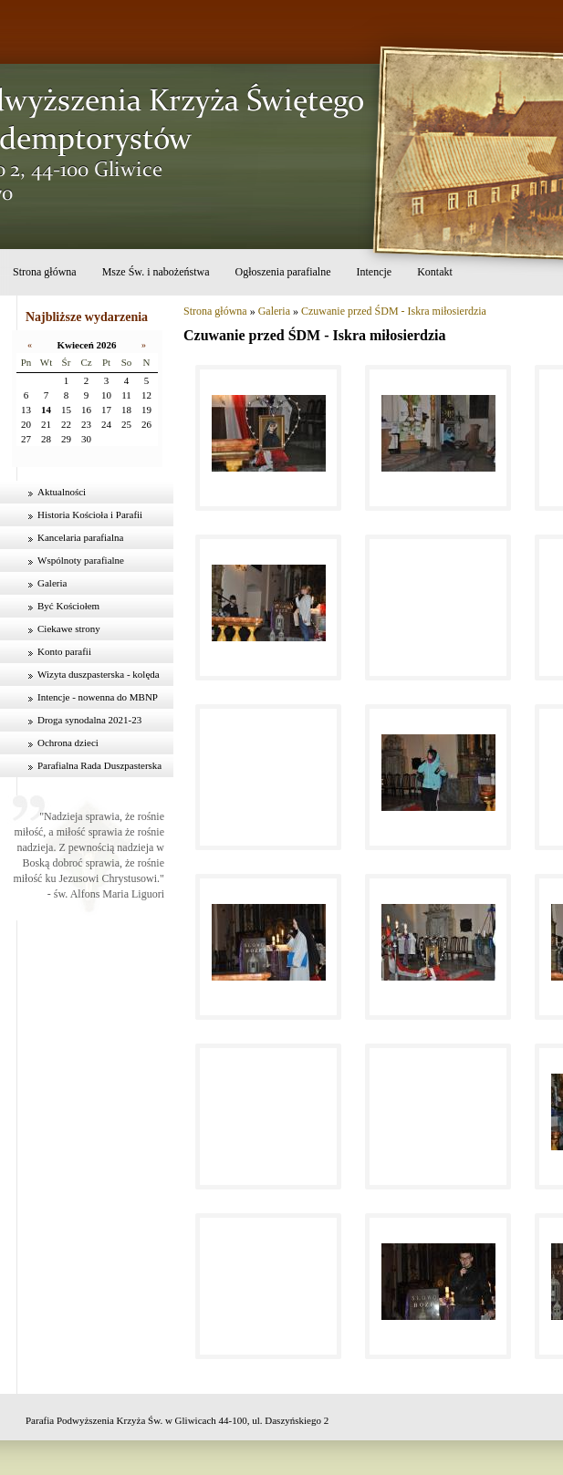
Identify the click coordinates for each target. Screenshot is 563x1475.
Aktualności (61, 491)
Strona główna (45, 271)
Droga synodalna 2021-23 (89, 719)
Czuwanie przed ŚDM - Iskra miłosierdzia (393, 311)
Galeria (52, 582)
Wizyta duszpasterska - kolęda (98, 674)
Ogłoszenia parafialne (283, 271)
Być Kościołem (68, 605)
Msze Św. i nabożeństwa (156, 271)
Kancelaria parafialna (80, 537)
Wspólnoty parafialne (80, 560)
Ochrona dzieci (68, 742)
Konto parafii (64, 651)
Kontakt (435, 271)
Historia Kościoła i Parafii (89, 514)
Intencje (373, 271)
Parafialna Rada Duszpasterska (99, 765)
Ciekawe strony (68, 628)
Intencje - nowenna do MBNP (97, 696)
